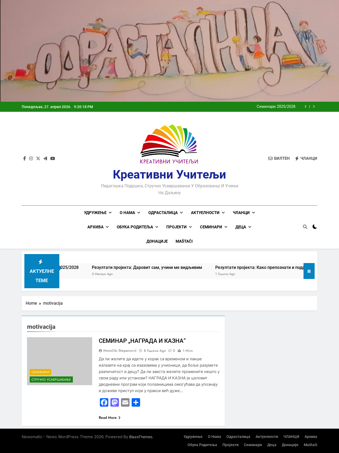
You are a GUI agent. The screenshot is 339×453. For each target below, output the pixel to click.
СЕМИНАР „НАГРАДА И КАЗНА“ (142, 340)
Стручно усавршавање (51, 379)
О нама (127, 212)
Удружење (95, 212)
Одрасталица (163, 212)
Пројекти (176, 227)
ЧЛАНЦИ (241, 212)
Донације (157, 241)
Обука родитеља (135, 227)
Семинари (211, 227)
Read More (110, 417)
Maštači (184, 241)
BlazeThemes (140, 436)
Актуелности (205, 212)
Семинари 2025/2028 (276, 107)
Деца (240, 227)
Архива (95, 227)
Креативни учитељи (169, 174)
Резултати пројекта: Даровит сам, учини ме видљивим (158, 267)
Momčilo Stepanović (120, 350)
